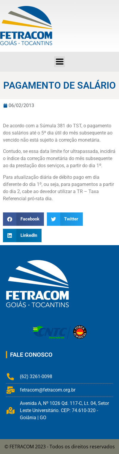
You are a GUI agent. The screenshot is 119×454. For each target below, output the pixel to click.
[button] (23, 219)
